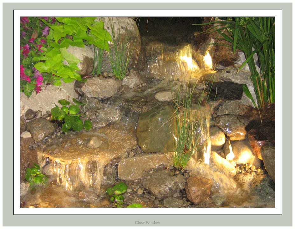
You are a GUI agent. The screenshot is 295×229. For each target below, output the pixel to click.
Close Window (147, 222)
